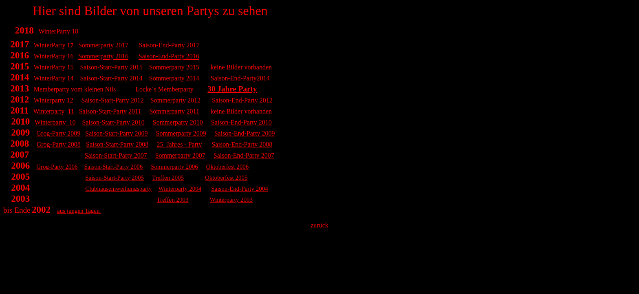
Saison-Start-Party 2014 (111, 78)
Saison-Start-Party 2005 (114, 177)
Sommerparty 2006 (174, 166)
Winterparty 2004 (180, 188)
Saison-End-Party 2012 (242, 100)
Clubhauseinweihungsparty (118, 188)
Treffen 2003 (172, 199)
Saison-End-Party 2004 (239, 188)
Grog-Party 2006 (56, 166)
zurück (319, 225)
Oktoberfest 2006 (227, 166)
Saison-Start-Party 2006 (113, 166)
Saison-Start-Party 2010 (113, 122)
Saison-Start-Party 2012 (113, 100)
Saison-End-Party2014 (240, 78)
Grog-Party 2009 (58, 133)
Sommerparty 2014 (175, 78)
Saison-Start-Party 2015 (111, 67)
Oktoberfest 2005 (226, 177)
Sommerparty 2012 (175, 100)
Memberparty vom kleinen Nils (75, 89)
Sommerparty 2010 (178, 122)
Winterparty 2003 (231, 199)
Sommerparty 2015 (174, 67)
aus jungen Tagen (79, 210)
